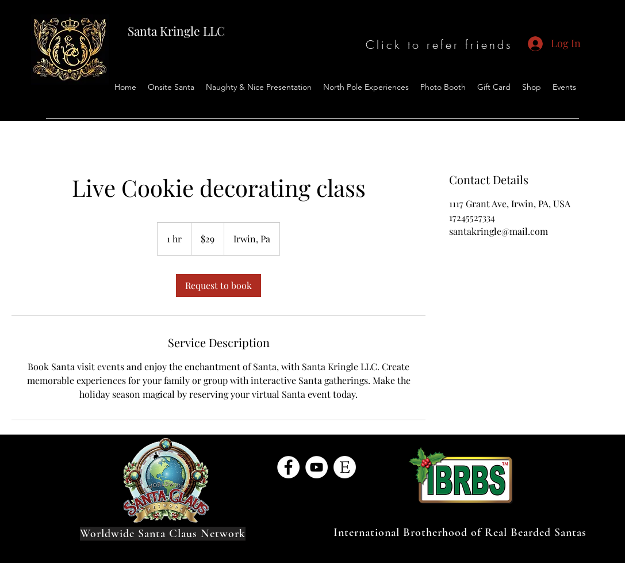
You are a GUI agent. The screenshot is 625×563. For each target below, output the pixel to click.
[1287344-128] (344, 467)
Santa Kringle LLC (176, 30)
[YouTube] (316, 467)
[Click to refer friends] (439, 44)
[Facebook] (288, 467)
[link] (218, 285)
